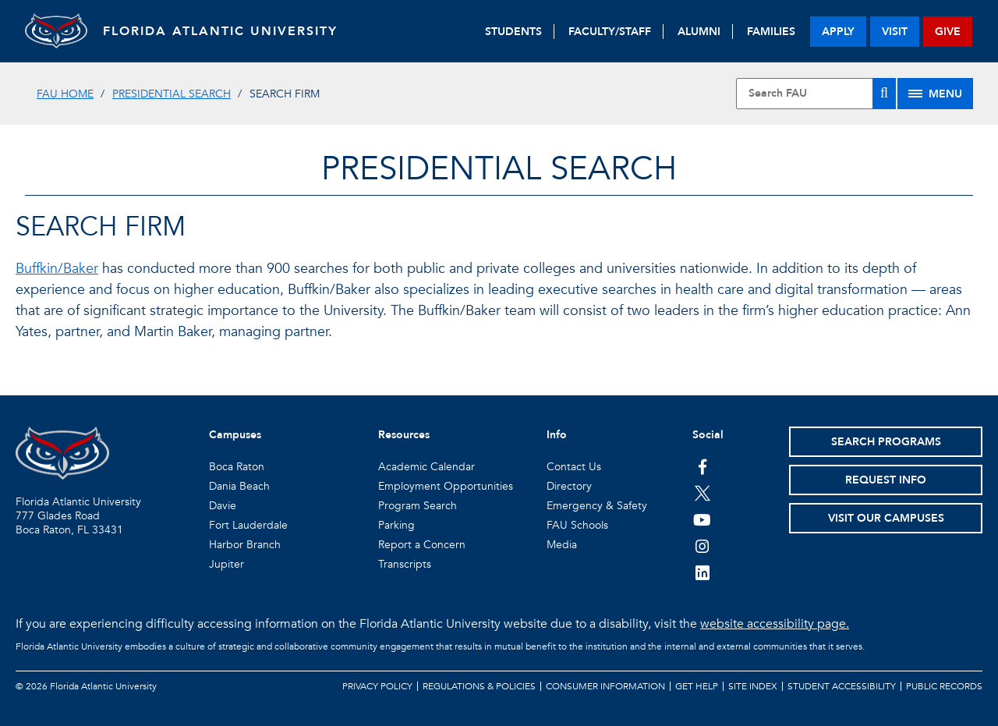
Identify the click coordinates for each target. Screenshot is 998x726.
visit (895, 31)
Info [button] (557, 434)
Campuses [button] (235, 434)
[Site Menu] (935, 93)
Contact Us (574, 466)
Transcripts (404, 564)
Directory (569, 486)
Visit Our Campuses (886, 518)
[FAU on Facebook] (702, 466)
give (948, 31)
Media (562, 544)
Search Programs (886, 441)
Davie (222, 505)
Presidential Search (171, 94)
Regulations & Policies (479, 686)
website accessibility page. (774, 623)
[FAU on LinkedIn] (702, 572)
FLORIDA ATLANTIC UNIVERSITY (220, 31)
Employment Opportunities (445, 486)
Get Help (696, 686)
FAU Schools (577, 525)
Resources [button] (404, 434)
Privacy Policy (377, 686)
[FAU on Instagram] (702, 546)
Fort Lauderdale (248, 525)
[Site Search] (816, 93)
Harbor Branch (245, 544)
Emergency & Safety (597, 505)
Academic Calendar (426, 466)
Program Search (417, 505)
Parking (396, 525)
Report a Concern (421, 544)
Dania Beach (239, 486)
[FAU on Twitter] (702, 493)
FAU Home (65, 94)
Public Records (944, 686)
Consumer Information (605, 686)
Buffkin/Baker (57, 268)
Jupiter (226, 564)
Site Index (752, 686)
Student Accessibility (841, 686)
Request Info (885, 480)
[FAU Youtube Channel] (702, 519)
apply (838, 31)
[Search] (884, 93)
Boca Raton (236, 466)
